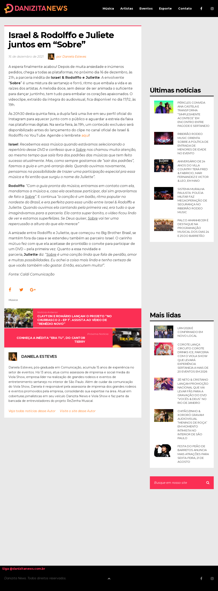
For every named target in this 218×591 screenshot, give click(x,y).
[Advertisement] (182, 52)
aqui (85, 135)
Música (13, 299)
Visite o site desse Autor (78, 411)
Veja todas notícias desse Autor (32, 411)
